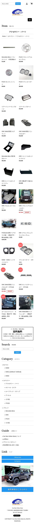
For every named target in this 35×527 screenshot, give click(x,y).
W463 (7, 376)
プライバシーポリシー (9, 442)
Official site (17, 457)
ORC (7, 415)
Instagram (17, 461)
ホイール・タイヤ (11, 387)
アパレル (8, 395)
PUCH (7, 419)
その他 (8, 399)
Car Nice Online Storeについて (12, 436)
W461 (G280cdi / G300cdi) (13, 372)
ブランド (6, 408)
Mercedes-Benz (10, 411)
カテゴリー (11, 36)
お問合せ (5, 439)
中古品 (8, 403)
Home (4, 36)
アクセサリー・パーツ (12, 383)
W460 (7, 368)
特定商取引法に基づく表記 (11, 445)
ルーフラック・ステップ (13, 391)
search (18, 3)
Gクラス (5, 365)
